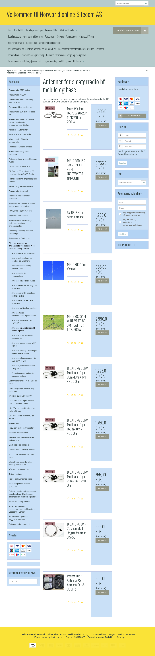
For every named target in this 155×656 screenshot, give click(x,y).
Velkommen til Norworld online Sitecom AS (54, 14)
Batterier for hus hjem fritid (20, 524)
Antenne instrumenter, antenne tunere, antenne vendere (22, 204)
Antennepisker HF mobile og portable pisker (23, 294)
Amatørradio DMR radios (19, 90)
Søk (146, 3)
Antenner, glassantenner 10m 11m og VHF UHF (24, 359)
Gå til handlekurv (129, 116)
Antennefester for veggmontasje (19, 274)
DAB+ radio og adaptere (19, 445)
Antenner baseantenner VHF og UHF (24, 344)
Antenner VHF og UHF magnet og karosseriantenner (24, 352)
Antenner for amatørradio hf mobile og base (23, 329)
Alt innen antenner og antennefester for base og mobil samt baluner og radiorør (22, 246)
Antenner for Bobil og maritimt (24, 308)
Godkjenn (122, 234)
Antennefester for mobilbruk (23, 253)
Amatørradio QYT (16, 423)
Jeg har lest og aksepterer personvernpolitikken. (132, 222)
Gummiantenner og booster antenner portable (23, 374)
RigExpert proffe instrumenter (21, 428)
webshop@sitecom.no (52, 637)
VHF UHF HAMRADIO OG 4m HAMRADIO (21, 417)
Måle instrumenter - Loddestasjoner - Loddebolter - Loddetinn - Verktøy (22, 509)
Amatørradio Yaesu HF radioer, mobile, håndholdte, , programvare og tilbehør (22, 122)
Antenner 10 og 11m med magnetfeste (22, 336)
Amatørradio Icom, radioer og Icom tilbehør (21, 101)
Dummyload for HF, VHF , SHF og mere (23, 382)
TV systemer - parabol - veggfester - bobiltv (19, 518)
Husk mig (128, 146)
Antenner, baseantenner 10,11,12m (22, 321)
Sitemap (120, 637)
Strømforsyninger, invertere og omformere (21, 389)
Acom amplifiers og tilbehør (20, 107)
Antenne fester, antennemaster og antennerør (24, 314)
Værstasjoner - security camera (22, 450)
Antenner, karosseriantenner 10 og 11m (23, 367)
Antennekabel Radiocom (19, 238)
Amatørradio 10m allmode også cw (22, 113)
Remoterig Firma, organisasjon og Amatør (23, 180)
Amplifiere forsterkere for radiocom (19, 197)
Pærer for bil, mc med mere (20, 479)
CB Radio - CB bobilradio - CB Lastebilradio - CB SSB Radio (21, 172)
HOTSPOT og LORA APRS (20, 211)
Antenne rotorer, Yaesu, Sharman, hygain (23, 160)
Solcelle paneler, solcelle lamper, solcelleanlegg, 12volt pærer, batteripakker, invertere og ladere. (23, 494)
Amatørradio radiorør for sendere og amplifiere (22, 259)
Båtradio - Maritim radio (19, 470)
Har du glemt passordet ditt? (131, 151)
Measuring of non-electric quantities (19, 485)
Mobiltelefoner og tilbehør (19, 502)
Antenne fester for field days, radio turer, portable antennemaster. (21, 223)
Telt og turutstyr (15, 474)
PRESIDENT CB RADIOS (20, 167)
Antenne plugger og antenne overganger (21, 232)
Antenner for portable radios (23, 281)
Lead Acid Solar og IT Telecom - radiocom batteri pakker (22, 402)
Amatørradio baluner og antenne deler (21, 267)
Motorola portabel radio (18, 433)
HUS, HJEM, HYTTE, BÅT (20, 134)
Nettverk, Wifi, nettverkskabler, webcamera (21, 438)
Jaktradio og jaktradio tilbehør (21, 186)
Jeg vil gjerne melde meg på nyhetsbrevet (134, 214)
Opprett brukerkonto (127, 154)
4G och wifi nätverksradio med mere (21, 455)
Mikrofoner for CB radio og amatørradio (20, 140)
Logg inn (122, 163)
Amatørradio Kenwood (18, 191)
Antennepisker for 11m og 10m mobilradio (24, 286)
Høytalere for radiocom (18, 216)
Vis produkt (102, 125)
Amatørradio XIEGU (17, 95)
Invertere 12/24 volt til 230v (20, 396)
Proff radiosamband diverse (20, 147)
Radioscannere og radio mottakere (19, 153)
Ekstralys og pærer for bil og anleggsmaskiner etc (21, 463)
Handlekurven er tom (132, 30)
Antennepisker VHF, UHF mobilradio (22, 301)
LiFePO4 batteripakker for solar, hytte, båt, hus (22, 409)
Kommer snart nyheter (18, 130)
